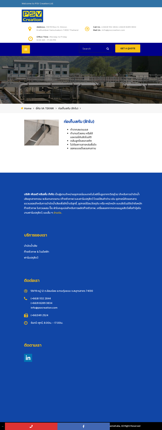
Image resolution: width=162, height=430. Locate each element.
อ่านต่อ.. (58, 213)
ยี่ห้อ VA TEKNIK (45, 108)
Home (27, 108)
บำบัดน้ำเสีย (30, 246)
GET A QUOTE (127, 48)
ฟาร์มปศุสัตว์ (31, 258)
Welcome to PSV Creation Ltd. (37, 3)
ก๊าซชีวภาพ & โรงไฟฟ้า (36, 252)
